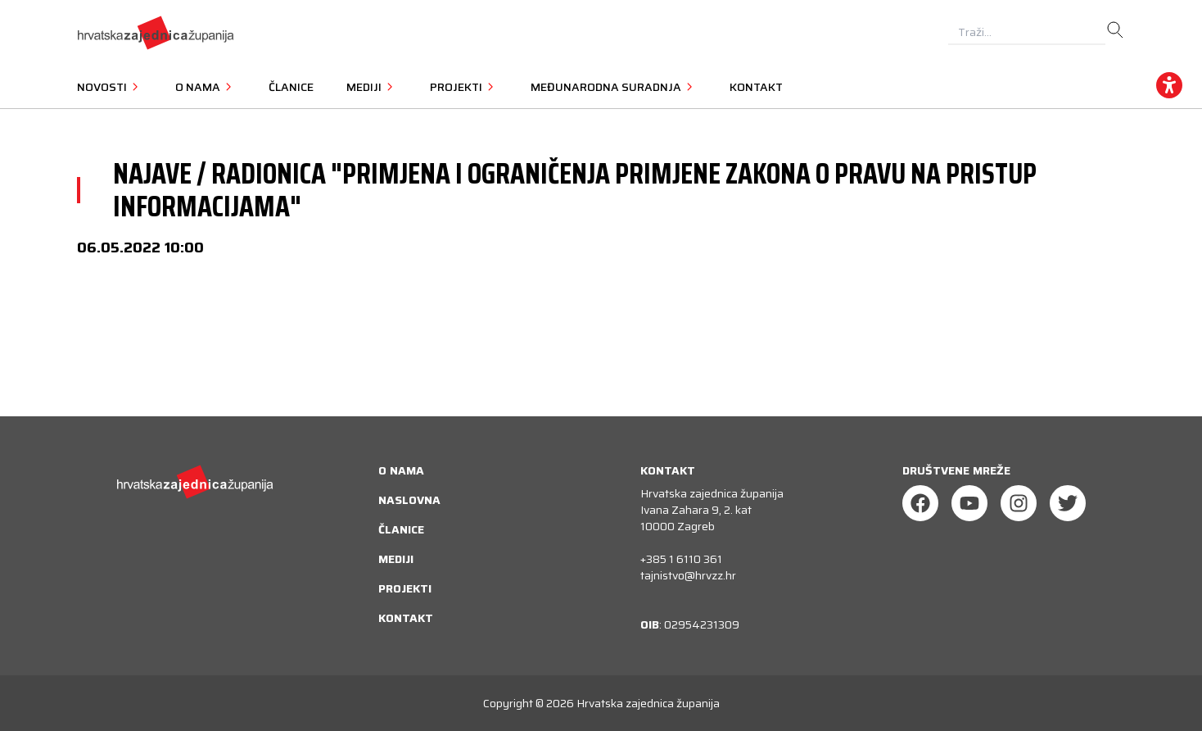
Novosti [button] (109, 87)
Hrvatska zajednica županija (648, 703)
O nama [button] (205, 87)
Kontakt (756, 87)
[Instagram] (1019, 503)
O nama (401, 470)
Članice (291, 87)
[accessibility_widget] (1169, 85)
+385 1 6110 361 (681, 559)
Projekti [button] (464, 87)
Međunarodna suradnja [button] (614, 87)
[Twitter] (1068, 503)
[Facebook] (920, 503)
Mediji (395, 559)
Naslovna (409, 500)
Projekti (405, 588)
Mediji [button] (371, 87)
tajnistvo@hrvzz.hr (688, 575)
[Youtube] (969, 503)
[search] (1115, 30)
